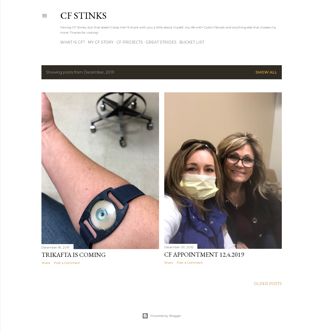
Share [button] (45, 263)
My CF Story (101, 42)
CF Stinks (83, 15)
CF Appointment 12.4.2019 (204, 254)
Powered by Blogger (161, 316)
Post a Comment (67, 263)
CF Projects (130, 42)
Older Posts (268, 283)
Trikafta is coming (73, 255)
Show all (266, 72)
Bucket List (191, 42)
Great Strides (161, 42)
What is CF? (72, 42)
